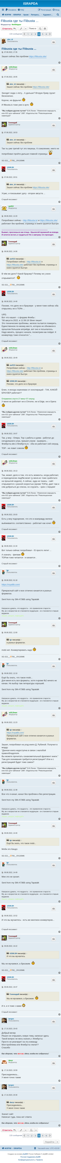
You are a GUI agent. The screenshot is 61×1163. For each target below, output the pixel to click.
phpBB (25, 1154)
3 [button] (35, 34)
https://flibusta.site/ (38, 56)
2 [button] (31, 34)
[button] (24, 34)
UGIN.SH (10, 167)
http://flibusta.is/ (30, 220)
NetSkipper (16, 24)
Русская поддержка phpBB (30, 1157)
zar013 (11, 206)
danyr (10, 1060)
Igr (8, 570)
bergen (11, 1019)
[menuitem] (10, 10)
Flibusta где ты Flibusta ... (20, 21)
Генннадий (12, 123)
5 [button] (42, 34)
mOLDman (13, 67)
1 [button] (27, 34)
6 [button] (46, 34)
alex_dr (10, 39)
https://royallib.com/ (11, 584)
